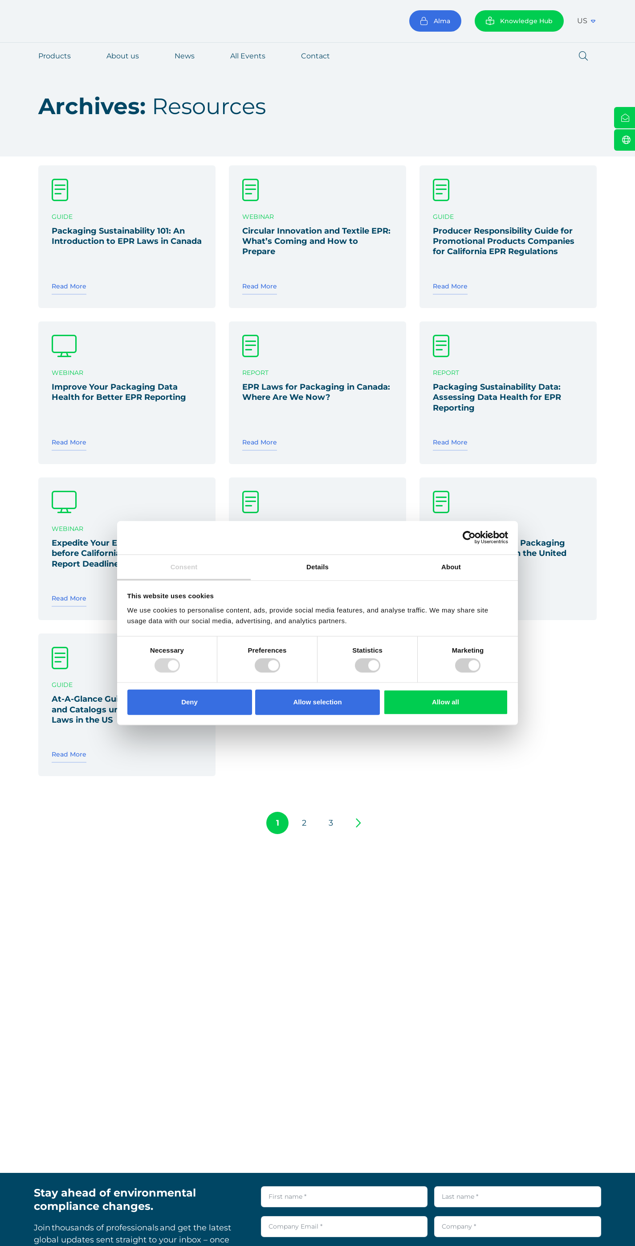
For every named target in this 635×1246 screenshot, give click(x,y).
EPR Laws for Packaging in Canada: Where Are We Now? (316, 392)
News (185, 56)
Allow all (445, 702)
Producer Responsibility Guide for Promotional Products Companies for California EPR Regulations (503, 241)
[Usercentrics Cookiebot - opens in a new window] (469, 537)
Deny (189, 702)
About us (122, 56)
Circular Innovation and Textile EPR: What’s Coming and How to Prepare (316, 241)
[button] (583, 56)
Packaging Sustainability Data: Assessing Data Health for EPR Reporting (497, 397)
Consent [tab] (184, 566)
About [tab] (451, 566)
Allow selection (317, 702)
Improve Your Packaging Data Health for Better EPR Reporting (119, 392)
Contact (315, 56)
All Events (247, 56)
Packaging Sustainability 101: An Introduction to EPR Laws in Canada (127, 236)
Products (54, 56)
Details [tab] (317, 566)
